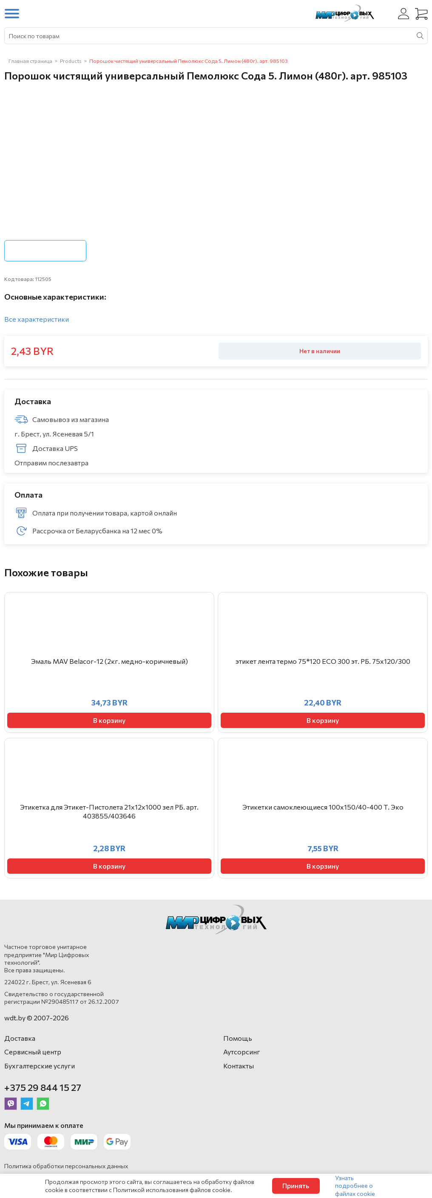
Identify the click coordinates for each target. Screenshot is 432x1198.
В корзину (109, 720)
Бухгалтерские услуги (39, 1066)
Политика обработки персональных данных (66, 1166)
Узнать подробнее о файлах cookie (355, 1185)
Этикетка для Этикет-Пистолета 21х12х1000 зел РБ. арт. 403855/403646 (109, 811)
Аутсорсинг (241, 1052)
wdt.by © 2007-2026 (36, 1018)
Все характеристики (36, 319)
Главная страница (30, 61)
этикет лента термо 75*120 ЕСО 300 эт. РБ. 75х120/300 (323, 661)
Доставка (19, 1038)
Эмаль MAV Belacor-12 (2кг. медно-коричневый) (109, 661)
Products (71, 61)
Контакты (238, 1066)
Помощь (237, 1038)
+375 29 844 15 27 (42, 1087)
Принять (295, 1185)
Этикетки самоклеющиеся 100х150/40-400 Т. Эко (323, 807)
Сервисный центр (32, 1052)
